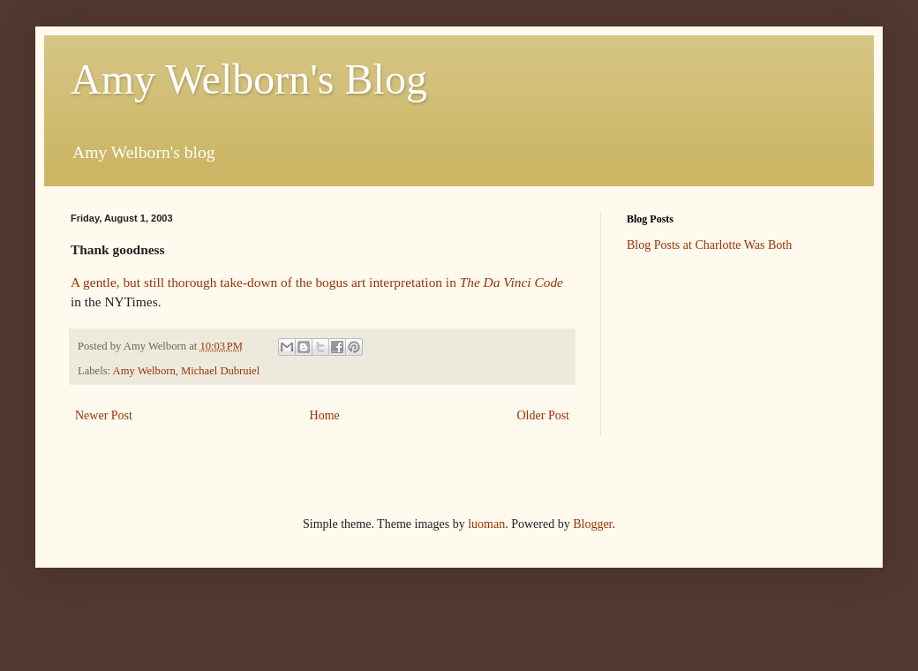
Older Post (543, 415)
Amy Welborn (144, 371)
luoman (486, 524)
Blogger (592, 524)
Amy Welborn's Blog (249, 79)
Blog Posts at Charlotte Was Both (709, 245)
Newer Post (103, 415)
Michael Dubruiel (220, 371)
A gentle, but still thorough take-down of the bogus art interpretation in (317, 282)
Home (325, 415)
